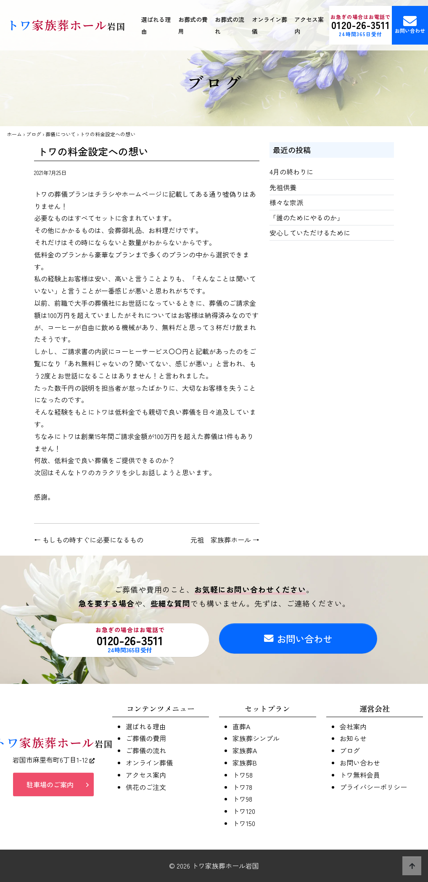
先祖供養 (282, 187)
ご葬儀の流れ (146, 750)
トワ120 (243, 811)
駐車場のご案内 (50, 789)
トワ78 (242, 787)
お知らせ (353, 738)
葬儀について (60, 134)
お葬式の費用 (193, 25)
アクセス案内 (309, 25)
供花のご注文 (146, 787)
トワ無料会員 (360, 775)
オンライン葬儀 (269, 25)
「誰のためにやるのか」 (306, 217)
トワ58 (242, 775)
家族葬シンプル (256, 738)
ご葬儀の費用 (146, 738)
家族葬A (244, 750)
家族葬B (244, 763)
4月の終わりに (291, 172)
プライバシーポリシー (373, 787)
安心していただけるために (309, 233)
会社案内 (353, 726)
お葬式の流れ (229, 25)
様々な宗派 (286, 202)
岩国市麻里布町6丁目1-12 (54, 764)
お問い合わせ (410, 24)
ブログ (33, 134)
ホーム (14, 134)
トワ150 (243, 823)
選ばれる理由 (156, 25)
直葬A (241, 726)
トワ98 (242, 799)
